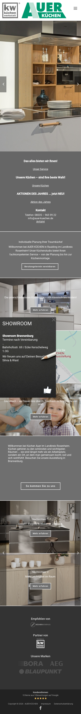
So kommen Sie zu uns (40, 486)
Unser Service (40, 169)
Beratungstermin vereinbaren (39, 266)
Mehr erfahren (40, 310)
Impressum (46, 704)
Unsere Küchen (40, 185)
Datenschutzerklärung (63, 704)
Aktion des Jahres (41, 201)
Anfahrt (40, 221)
